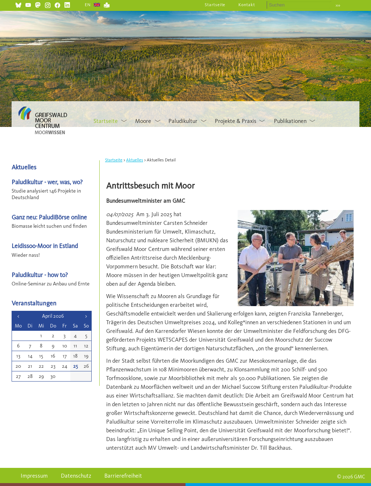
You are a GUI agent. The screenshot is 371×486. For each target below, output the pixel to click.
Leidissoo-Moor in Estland (45, 246)
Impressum (34, 475)
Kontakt (246, 4)
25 (75, 366)
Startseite (215, 4)
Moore (143, 121)
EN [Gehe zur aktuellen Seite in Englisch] (88, 4)
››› (337, 5)
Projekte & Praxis (236, 121)
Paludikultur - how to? (40, 275)
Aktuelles (134, 159)
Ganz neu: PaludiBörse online (49, 217)
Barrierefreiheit (123, 475)
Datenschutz (76, 475)
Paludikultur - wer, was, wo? (47, 182)
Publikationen (290, 121)
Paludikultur (182, 121)
